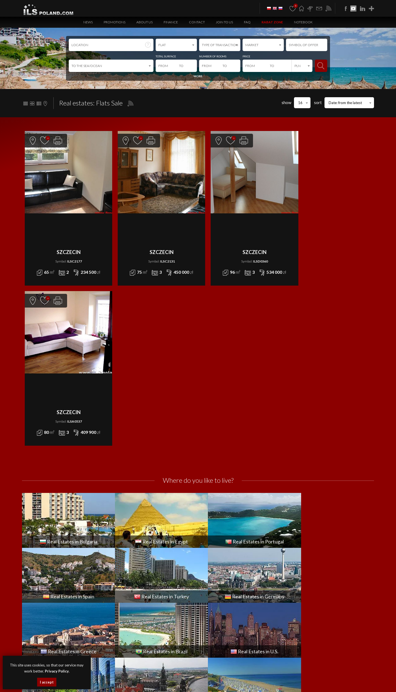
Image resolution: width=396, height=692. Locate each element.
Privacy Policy (230, 651)
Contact (197, 22)
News (88, 22)
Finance (171, 22)
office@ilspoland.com (41, 565)
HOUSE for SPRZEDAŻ (127, 561)
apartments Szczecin (94, 677)
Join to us (224, 22)
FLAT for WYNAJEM (211, 555)
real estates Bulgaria (216, 677)
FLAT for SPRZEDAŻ (124, 555)
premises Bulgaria (298, 677)
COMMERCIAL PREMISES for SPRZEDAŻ (140, 548)
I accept (47, 682)
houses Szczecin (121, 677)
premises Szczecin (145, 677)
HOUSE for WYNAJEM (214, 561)
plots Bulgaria (344, 677)
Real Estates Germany (194, 683)
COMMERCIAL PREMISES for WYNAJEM (227, 548)
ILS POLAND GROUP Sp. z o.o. (80, 630)
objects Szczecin (170, 677)
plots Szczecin (191, 677)
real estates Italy (299, 683)
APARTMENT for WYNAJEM (218, 542)
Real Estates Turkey (163, 683)
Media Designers (360, 636)
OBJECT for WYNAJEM (214, 567)
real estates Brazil (251, 683)
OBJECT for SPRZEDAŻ (127, 567)
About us (144, 22)
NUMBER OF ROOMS (212, 56)
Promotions (114, 22)
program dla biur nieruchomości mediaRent (342, 630)
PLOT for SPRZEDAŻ (125, 573)
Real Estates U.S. (276, 683)
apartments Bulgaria (245, 677)
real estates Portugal (109, 683)
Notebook (303, 22)
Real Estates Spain (136, 683)
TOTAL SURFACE (166, 56)
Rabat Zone (272, 22)
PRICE (246, 56)
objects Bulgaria (323, 677)
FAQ (247, 22)
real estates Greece (224, 683)
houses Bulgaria (273, 677)
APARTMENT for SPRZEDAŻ (131, 542)
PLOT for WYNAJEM (212, 573)
